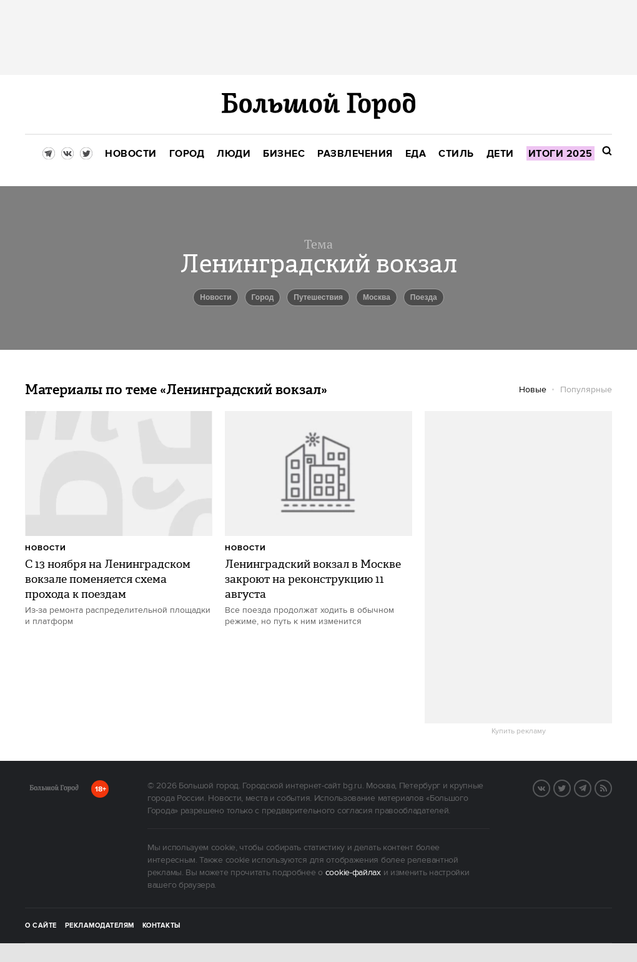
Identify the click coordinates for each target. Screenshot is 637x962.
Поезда (423, 297)
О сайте (41, 925)
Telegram (590, 787)
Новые (532, 389)
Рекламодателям (99, 925)
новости (215, 297)
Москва (376, 297)
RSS (611, 787)
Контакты (161, 925)
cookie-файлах (353, 872)
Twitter (570, 787)
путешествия (318, 297)
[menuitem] (131, 154)
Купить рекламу (518, 731)
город (263, 297)
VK (549, 787)
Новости (45, 548)
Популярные (586, 389)
